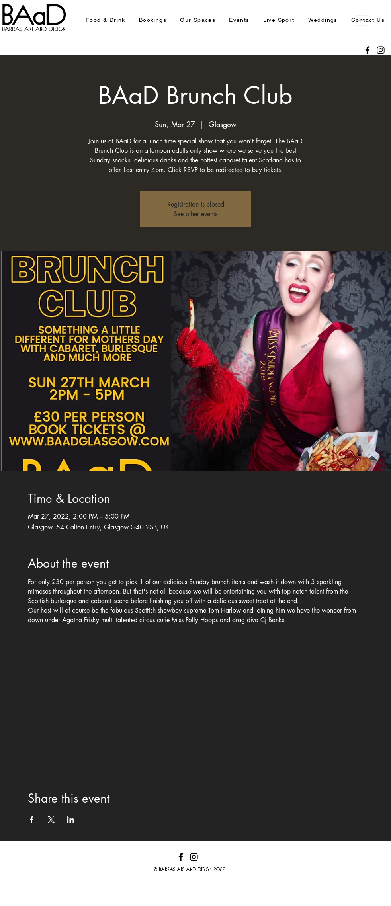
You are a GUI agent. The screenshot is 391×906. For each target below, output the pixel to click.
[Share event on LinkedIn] (70, 819)
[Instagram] (380, 50)
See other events (195, 214)
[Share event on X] (51, 819)
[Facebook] (367, 50)
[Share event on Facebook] (31, 819)
